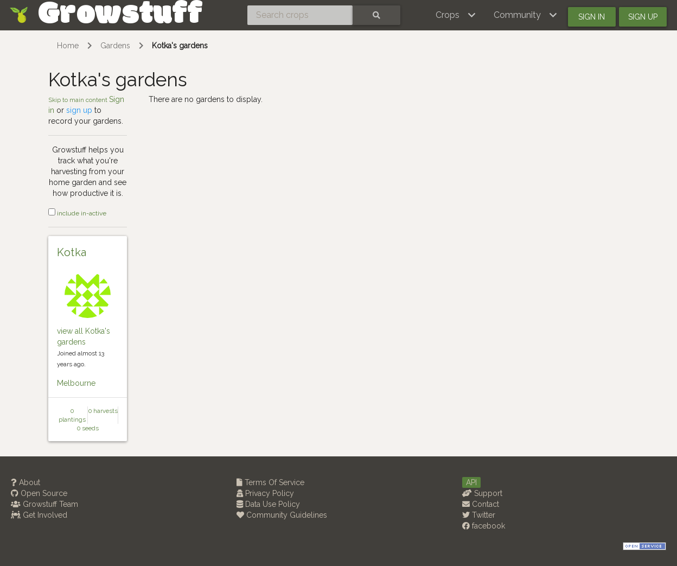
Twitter (478, 515)
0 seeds (88, 428)
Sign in (591, 16)
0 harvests (103, 411)
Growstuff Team (44, 504)
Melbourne (76, 383)
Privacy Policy (265, 493)
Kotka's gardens (180, 45)
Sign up (642, 16)
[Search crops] (300, 15)
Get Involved (39, 515)
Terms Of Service (270, 482)
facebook (483, 526)
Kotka (71, 252)
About (25, 482)
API (471, 482)
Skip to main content (78, 100)
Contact (480, 504)
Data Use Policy (268, 504)
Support (482, 493)
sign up (79, 110)
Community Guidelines (282, 515)
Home (68, 45)
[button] (456, 15)
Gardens (115, 45)
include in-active (77, 213)
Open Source (39, 493)
